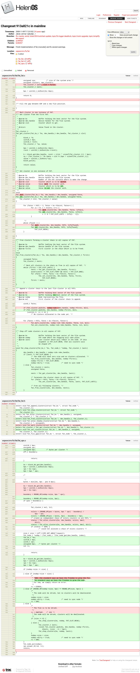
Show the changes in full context (120, 38)
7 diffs (28, 63)
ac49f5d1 (19, 41)
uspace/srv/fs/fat (23, 51)
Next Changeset (130, 22)
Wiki (81, 18)
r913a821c (12, 78)
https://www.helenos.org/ (130, 671)
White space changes (119, 47)
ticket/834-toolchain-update (40, 36)
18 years (37, 32)
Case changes (117, 45)
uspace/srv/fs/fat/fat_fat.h (13, 401)
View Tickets (132, 18)
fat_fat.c (21, 59)
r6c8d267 (5, 78)
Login (98, 15)
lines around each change (126, 35)
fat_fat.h (21, 61)
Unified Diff (63, 666)
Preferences (107, 15)
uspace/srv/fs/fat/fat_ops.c (14, 440)
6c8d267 (19, 43)
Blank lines (116, 43)
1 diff (28, 61)
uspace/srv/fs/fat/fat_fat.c (13, 76)
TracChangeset (104, 660)
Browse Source (116, 18)
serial (27, 36)
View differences (113, 32)
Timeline (91, 18)
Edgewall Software (24, 671)
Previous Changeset (115, 22)
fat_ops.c (22, 63)
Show (111, 35)
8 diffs (28, 59)
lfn (17, 36)
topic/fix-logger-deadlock (61, 36)
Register (117, 15)
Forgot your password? (130, 15)
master (21, 36)
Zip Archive (77, 666)
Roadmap (102, 18)
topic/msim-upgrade (80, 36)
